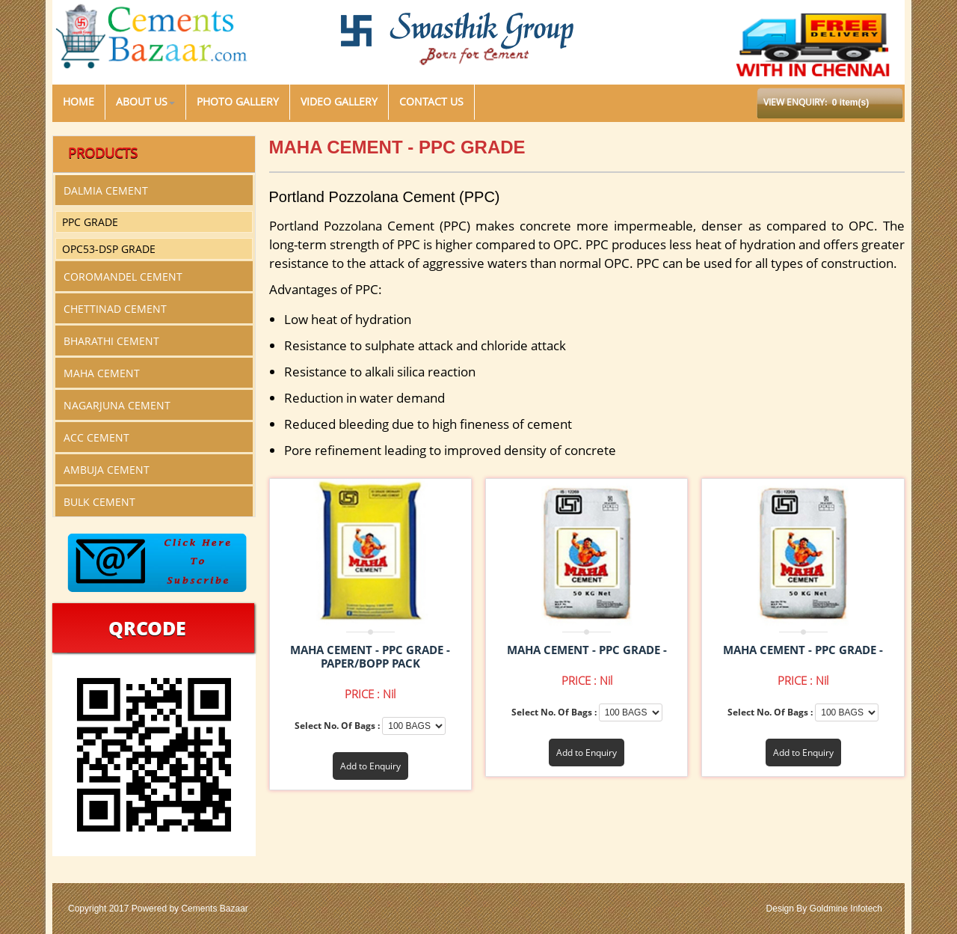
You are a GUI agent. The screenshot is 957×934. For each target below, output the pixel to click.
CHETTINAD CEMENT (115, 309)
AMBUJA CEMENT (107, 470)
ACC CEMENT (96, 437)
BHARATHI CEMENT (111, 341)
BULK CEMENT (99, 502)
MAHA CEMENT (102, 373)
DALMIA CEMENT (106, 190)
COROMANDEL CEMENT (123, 276)
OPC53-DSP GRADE (109, 249)
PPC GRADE (90, 222)
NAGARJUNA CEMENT (117, 405)
